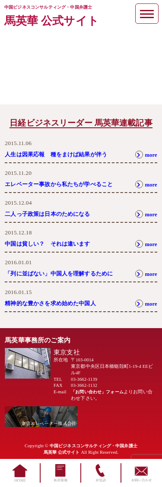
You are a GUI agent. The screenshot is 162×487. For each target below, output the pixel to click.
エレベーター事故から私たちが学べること (63, 184)
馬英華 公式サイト (51, 21)
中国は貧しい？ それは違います (50, 243)
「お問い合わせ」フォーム (100, 391)
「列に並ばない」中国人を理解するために (63, 273)
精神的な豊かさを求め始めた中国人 (54, 303)
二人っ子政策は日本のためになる (50, 214)
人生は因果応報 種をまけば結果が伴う (60, 154)
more (145, 155)
